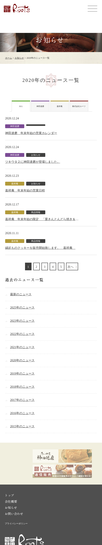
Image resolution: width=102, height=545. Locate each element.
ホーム (8, 58)
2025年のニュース (22, 307)
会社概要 (11, 501)
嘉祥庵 (59, 106)
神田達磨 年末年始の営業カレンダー (31, 133)
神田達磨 (40, 106)
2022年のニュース (22, 334)
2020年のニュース (22, 360)
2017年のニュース (22, 400)
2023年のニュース (22, 320)
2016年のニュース (22, 413)
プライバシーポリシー (16, 523)
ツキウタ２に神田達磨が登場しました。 (32, 161)
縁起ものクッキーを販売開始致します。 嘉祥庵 (40, 247)
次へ (70, 266)
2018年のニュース (22, 386)
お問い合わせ (14, 513)
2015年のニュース (22, 426)
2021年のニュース (22, 347)
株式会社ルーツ (79, 106)
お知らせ (19, 58)
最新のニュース (21, 294)
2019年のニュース (22, 373)
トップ (9, 495)
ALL (21, 106)
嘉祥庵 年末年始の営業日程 (25, 190)
